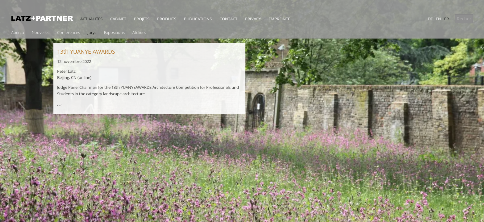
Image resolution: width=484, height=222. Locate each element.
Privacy (253, 19)
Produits (166, 19)
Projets (141, 19)
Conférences (68, 32)
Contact (228, 19)
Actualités (91, 19)
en (438, 19)
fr (446, 19)
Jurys (92, 32)
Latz (42, 18)
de (430, 19)
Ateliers (139, 32)
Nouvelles (40, 32)
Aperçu (17, 32)
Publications (198, 19)
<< (59, 105)
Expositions (114, 32)
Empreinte (279, 19)
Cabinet (118, 19)
